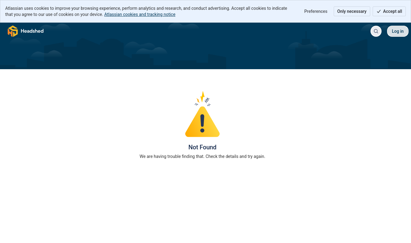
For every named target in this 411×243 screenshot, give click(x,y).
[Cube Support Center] (26, 31)
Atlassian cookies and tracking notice (139, 14)
